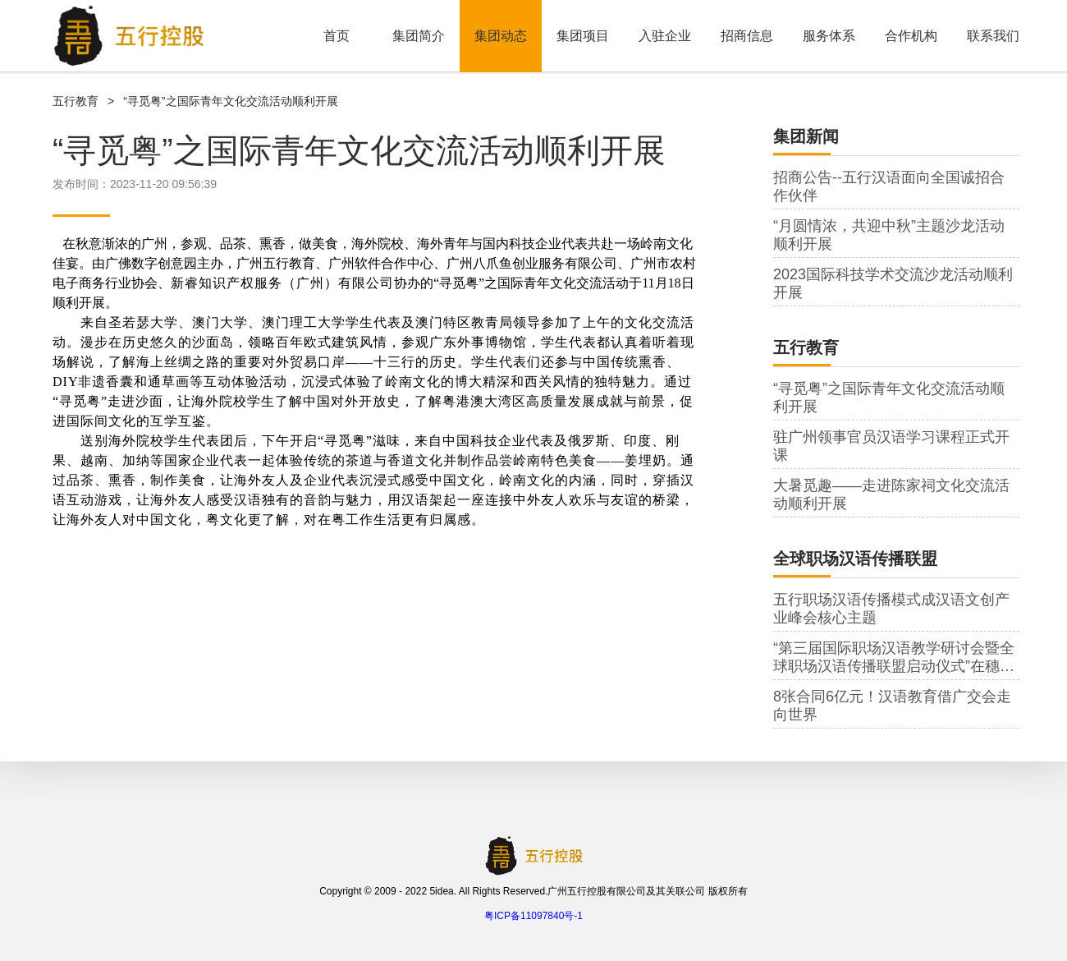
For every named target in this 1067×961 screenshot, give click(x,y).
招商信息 (747, 36)
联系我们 (993, 36)
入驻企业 (665, 36)
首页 (336, 36)
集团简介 (418, 36)
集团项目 (582, 36)
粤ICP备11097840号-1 (533, 916)
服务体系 (829, 36)
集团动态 (500, 36)
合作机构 (911, 36)
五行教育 (75, 101)
